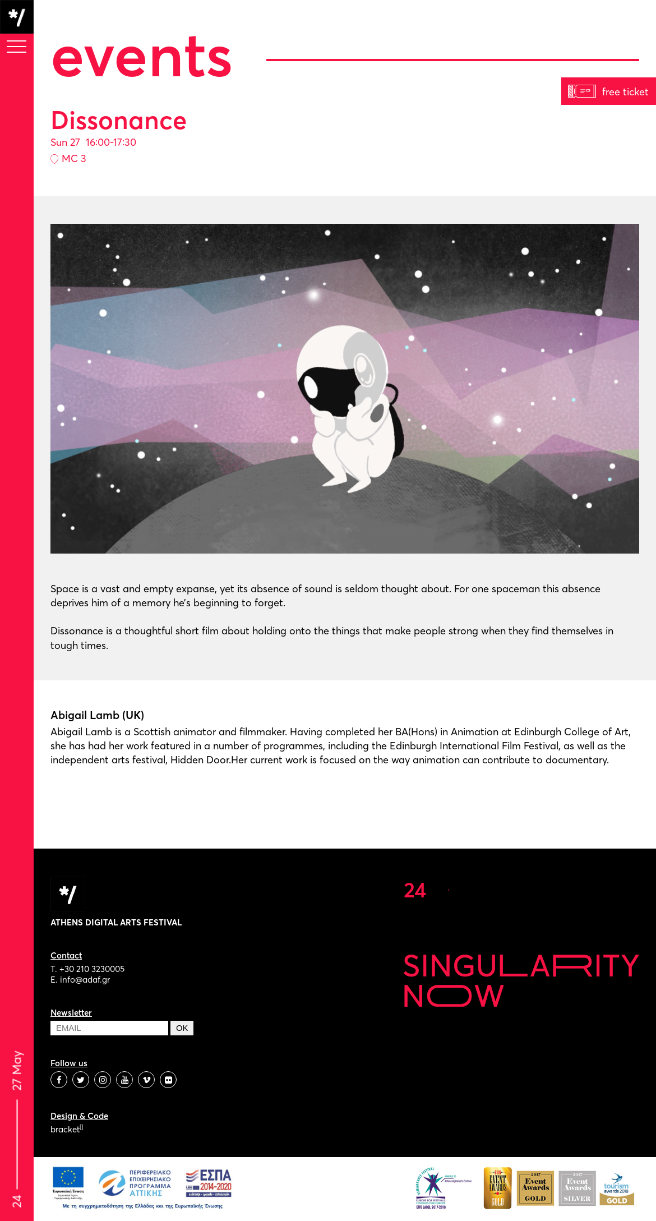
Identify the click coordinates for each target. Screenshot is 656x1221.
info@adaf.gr (85, 979)
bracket (66, 1129)
